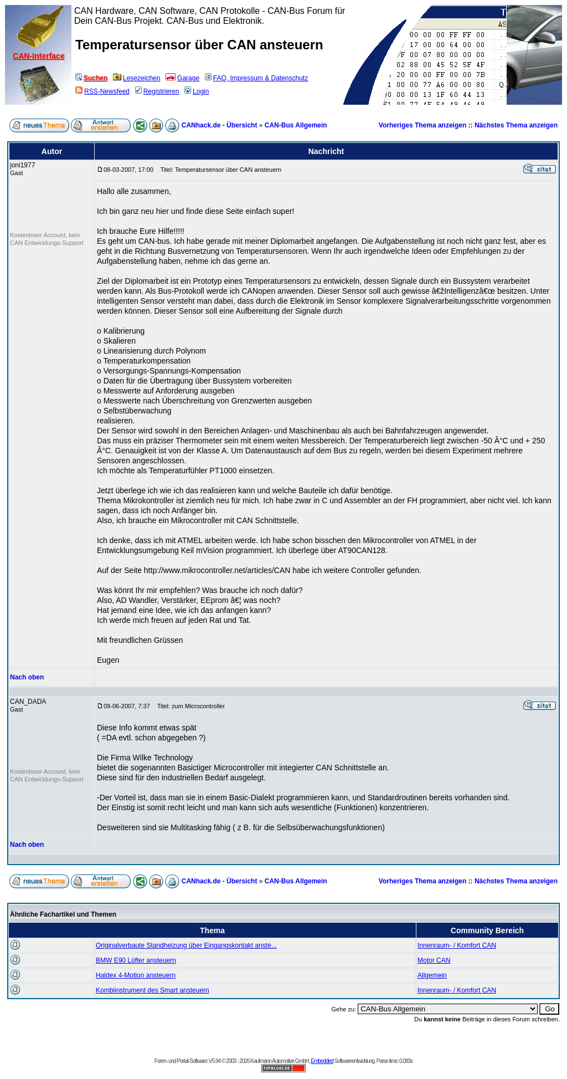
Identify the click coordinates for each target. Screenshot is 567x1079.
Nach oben (27, 677)
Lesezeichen (136, 78)
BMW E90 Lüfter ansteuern (136, 960)
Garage (182, 78)
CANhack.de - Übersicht (219, 125)
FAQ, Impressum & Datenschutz (256, 78)
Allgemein (432, 975)
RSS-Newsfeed (102, 91)
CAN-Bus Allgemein (296, 125)
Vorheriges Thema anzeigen (423, 125)
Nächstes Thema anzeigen (516, 125)
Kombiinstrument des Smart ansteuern (152, 990)
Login (196, 91)
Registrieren (157, 91)
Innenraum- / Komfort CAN (456, 945)
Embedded (322, 1061)
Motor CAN (433, 960)
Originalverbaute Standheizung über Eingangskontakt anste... (186, 945)
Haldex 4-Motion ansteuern (136, 975)
